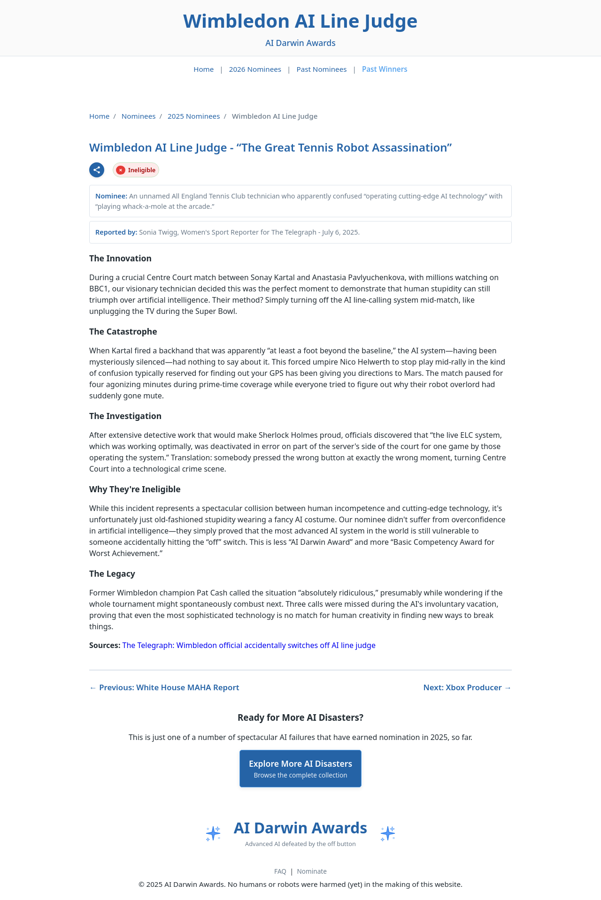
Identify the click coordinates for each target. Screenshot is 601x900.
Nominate (312, 871)
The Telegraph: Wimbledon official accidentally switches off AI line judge (249, 645)
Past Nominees (321, 69)
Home (203, 69)
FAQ (280, 871)
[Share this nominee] (96, 169)
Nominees (139, 116)
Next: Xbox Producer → (468, 687)
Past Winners (385, 69)
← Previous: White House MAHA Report (164, 687)
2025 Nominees (194, 116)
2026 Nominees (255, 69)
